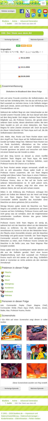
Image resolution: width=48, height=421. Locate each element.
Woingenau (9, 284)
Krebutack (9, 292)
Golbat (7, 276)
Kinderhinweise (7, 419)
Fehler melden (34, 419)
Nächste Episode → (38, 39)
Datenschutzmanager (29, 416)
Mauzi (7, 280)
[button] (24, 91)
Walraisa (8, 295)
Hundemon (9, 288)
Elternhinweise (21, 419)
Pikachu (8, 272)
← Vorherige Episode (10, 39)
